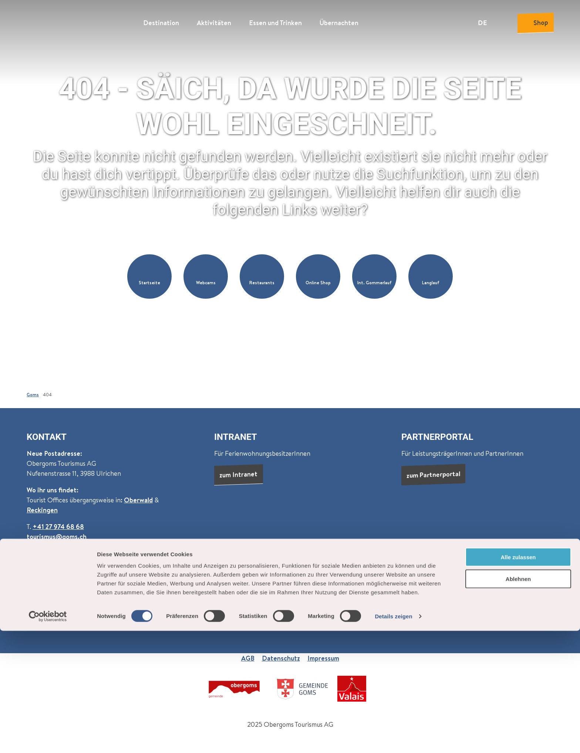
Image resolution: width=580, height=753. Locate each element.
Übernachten (339, 20)
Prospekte (438, 596)
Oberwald (138, 500)
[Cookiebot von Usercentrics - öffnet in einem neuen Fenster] (48, 738)
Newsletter (480, 596)
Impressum (323, 658)
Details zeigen (393, 738)
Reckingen (42, 510)
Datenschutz (281, 658)
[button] (149, 276)
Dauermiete (339, 596)
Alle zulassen (518, 679)
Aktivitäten (214, 20)
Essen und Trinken (275, 20)
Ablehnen (518, 701)
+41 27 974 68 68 (58, 526)
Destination (161, 20)
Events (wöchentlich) (193, 576)
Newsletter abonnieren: (62, 576)
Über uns (334, 576)
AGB (247, 658)
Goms (33, 394)
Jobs (371, 576)
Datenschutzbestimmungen (96, 608)
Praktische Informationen (426, 576)
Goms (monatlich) (129, 576)
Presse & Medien (390, 596)
